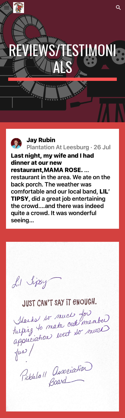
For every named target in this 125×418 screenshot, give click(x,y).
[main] (62, 61)
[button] (6, 7)
